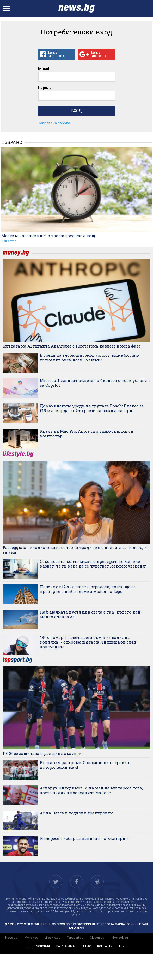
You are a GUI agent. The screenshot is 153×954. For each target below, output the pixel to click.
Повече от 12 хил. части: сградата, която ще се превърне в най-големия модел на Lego (88, 589)
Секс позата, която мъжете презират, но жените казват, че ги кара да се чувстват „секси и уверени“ (93, 563)
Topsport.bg (75, 937)
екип (123, 946)
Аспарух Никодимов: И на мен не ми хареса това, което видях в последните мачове (91, 790)
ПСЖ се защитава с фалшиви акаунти (42, 753)
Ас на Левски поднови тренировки (76, 813)
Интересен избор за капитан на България (84, 838)
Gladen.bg (97, 937)
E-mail (43, 68)
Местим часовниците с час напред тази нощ (48, 235)
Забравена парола (54, 123)
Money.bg (31, 937)
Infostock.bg (119, 937)
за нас (86, 946)
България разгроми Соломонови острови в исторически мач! (85, 765)
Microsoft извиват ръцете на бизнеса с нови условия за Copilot (95, 383)
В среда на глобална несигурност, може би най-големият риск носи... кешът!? (90, 357)
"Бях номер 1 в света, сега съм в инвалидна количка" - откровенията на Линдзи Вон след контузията (88, 642)
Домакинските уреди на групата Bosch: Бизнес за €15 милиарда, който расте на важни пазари (92, 408)
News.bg (11, 937)
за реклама (65, 946)
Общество (8, 241)
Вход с (57, 54)
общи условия (38, 946)
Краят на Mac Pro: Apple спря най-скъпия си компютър (86, 433)
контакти (105, 946)
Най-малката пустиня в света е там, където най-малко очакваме (91, 614)
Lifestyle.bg (52, 937)
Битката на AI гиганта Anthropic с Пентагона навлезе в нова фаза (72, 346)
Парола (45, 87)
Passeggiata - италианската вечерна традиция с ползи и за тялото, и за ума (75, 550)
